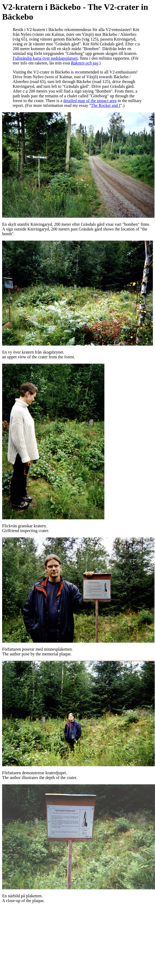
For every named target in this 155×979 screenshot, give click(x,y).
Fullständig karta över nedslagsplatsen (45, 58)
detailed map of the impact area (90, 100)
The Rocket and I (105, 105)
